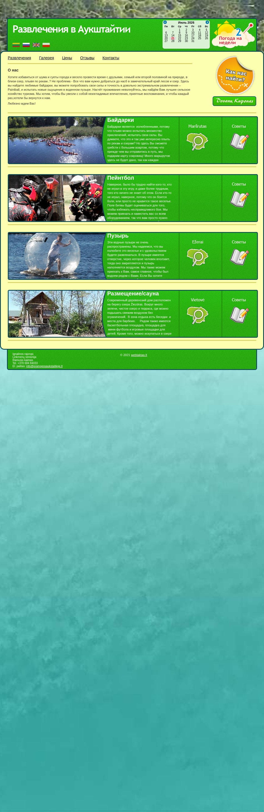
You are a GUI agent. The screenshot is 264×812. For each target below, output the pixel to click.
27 (166, 41)
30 (186, 41)
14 (172, 35)
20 (166, 38)
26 (206, 38)
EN (36, 45)
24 (192, 38)
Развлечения (19, 58)
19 (206, 35)
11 (199, 32)
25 (199, 38)
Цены (67, 58)
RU (26, 45)
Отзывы (87, 58)
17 (192, 35)
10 (192, 32)
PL (46, 45)
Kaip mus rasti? (235, 75)
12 (206, 32)
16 (186, 35)
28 (172, 41)
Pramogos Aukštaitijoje (73, 29)
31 (192, 41)
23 (186, 38)
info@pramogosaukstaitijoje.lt (44, 366)
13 (166, 35)
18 (199, 35)
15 (179, 35)
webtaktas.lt (139, 355)
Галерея (46, 58)
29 (179, 41)
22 (179, 38)
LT (16, 45)
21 (172, 38)
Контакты (111, 58)
